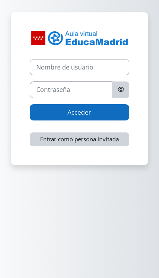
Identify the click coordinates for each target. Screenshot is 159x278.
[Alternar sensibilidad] (120, 89)
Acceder (79, 112)
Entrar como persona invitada (79, 139)
